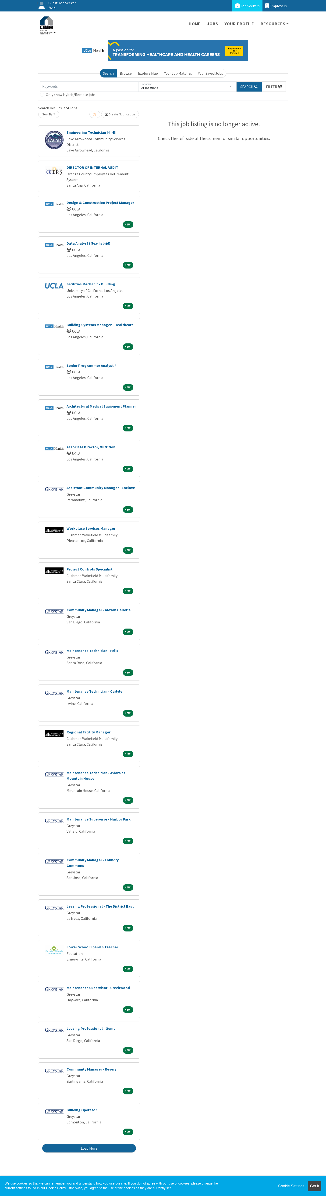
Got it (314, 1186)
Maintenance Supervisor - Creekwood (98, 987)
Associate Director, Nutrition (91, 447)
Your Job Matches (178, 73)
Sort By (47, 114)
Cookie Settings (291, 1186)
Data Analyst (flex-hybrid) (88, 243)
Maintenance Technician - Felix (92, 650)
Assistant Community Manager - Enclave (101, 487)
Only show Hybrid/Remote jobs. (71, 94)
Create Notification (120, 114)
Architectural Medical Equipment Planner (101, 406)
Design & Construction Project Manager (100, 202)
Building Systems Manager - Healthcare (100, 324)
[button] (274, 86)
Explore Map (148, 73)
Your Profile (239, 23)
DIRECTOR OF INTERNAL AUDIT (92, 167)
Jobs (212, 23)
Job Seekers (247, 6)
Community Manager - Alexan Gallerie (99, 609)
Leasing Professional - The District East (100, 906)
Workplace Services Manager (91, 528)
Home (195, 23)
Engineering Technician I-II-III (92, 132)
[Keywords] (89, 86)
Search (108, 73)
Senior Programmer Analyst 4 (91, 365)
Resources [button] (273, 23)
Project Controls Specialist (90, 569)
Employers (276, 6)
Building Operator (82, 1110)
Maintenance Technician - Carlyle (94, 691)
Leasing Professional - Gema (91, 1028)
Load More (89, 1148)
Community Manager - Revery (92, 1069)
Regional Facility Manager (88, 732)
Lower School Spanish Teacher (92, 947)
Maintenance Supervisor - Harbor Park (99, 819)
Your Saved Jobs (210, 73)
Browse (126, 73)
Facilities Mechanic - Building (91, 284)
